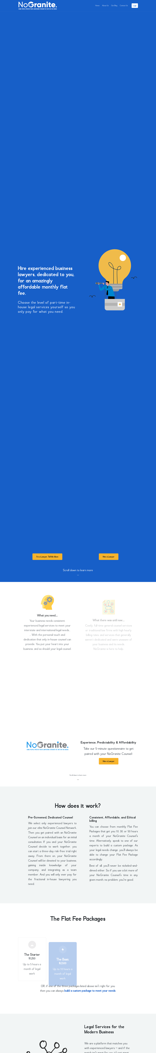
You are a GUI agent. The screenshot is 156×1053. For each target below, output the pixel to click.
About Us (103, 6)
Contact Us (123, 6)
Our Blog (112, 6)
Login (135, 6)
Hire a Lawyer (108, 557)
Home (94, 6)
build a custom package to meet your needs (89, 991)
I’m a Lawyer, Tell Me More (47, 557)
